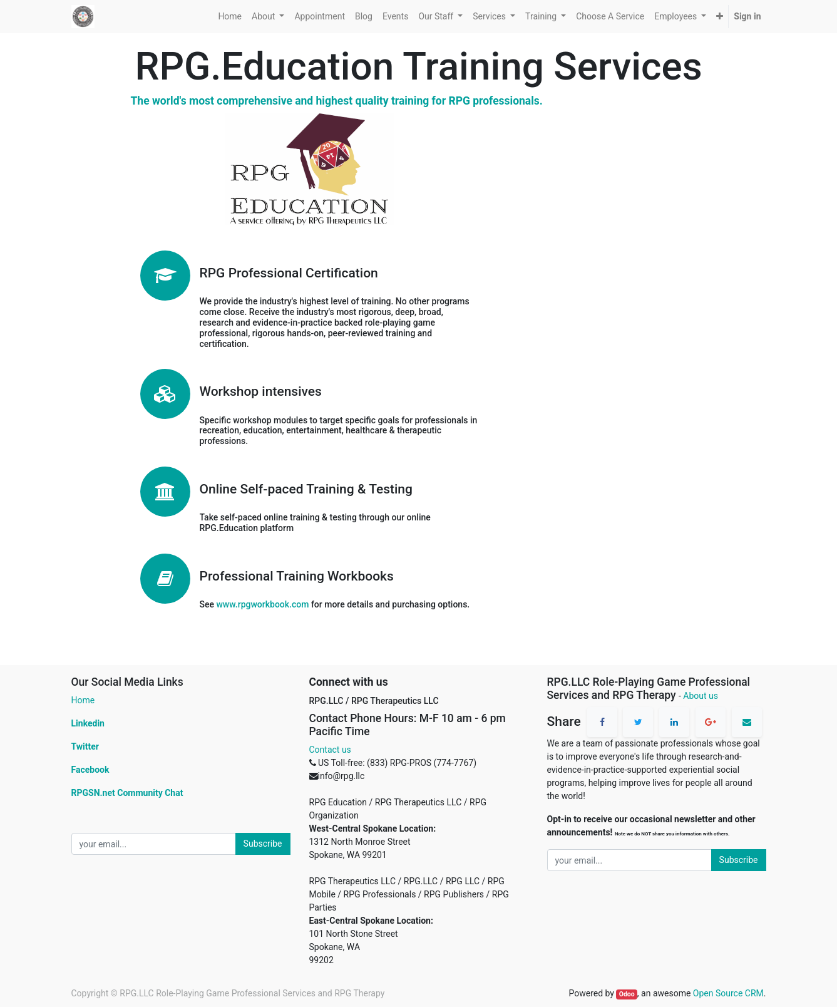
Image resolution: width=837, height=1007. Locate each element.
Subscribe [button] (263, 844)
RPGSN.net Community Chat (127, 793)
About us (700, 696)
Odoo (627, 994)
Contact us (330, 750)
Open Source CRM (728, 993)
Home (83, 700)
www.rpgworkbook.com (262, 604)
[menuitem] (230, 16)
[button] (719, 16)
